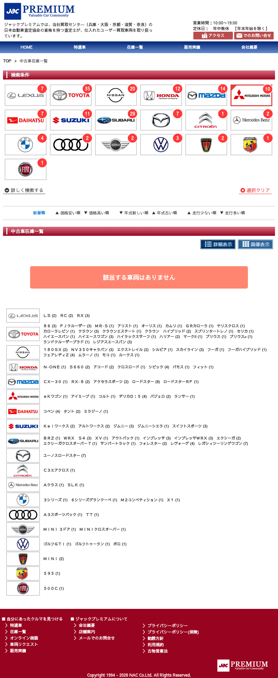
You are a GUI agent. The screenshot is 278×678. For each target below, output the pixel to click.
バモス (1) (181, 366)
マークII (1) (192, 336)
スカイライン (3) (190, 349)
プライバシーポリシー (168, 625)
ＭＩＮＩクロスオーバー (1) (102, 529)
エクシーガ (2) (228, 438)
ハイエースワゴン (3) (96, 336)
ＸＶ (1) (101, 438)
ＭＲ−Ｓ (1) (104, 325)
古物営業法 (158, 651)
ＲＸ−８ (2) (80, 381)
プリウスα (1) (241, 336)
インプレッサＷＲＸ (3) (193, 438)
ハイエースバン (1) (59, 336)
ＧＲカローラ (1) (199, 325)
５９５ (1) (51, 573)
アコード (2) (103, 366)
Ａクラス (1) (53, 484)
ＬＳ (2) (50, 315)
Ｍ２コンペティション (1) (142, 499)
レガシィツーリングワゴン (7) (223, 443)
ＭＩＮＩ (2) (53, 558)
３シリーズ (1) (55, 499)
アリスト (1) (127, 325)
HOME (27, 47)
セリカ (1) (245, 331)
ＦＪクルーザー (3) (76, 325)
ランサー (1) (184, 396)
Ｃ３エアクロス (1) (59, 470)
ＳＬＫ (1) (75, 484)
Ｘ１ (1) (173, 499)
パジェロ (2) (160, 396)
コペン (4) (51, 411)
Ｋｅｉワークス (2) (59, 426)
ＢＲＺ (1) (51, 438)
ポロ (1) (120, 543)
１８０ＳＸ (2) (55, 349)
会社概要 (87, 625)
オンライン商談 (24, 638)
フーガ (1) (215, 349)
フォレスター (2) (153, 443)
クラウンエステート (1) (122, 331)
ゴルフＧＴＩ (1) (57, 543)
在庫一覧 (135, 47)
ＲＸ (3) (83, 315)
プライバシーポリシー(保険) (173, 632)
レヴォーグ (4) (182, 443)
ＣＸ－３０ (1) (55, 381)
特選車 (80, 47)
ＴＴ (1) (92, 514)
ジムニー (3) (123, 426)
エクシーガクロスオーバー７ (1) (70, 443)
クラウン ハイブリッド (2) (168, 331)
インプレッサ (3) (157, 438)
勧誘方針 (156, 638)
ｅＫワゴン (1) (55, 396)
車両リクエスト (24, 644)
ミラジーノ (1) (96, 411)
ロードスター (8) (146, 381)
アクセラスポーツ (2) (111, 381)
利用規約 (156, 644)
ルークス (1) (129, 354)
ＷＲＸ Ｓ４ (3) (78, 438)
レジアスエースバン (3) (112, 341)
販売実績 (192, 47)
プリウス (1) (216, 336)
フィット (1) (203, 366)
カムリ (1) (173, 325)
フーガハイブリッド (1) (247, 349)
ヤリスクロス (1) (231, 325)
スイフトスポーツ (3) (190, 426)
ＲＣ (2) (66, 315)
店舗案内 (87, 631)
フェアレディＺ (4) (59, 354)
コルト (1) (107, 396)
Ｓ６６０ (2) (79, 366)
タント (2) (72, 411)
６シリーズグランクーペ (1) (94, 499)
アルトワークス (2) (94, 426)
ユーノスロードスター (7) (64, 455)
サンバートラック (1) (118, 443)
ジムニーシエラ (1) (153, 426)
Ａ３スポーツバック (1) (62, 514)
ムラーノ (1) (88, 354)
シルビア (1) (162, 349)
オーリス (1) (151, 325)
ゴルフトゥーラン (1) (92, 543)
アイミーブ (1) (83, 396)
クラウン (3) (88, 331)
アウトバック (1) (125, 438)
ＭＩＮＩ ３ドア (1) (59, 529)
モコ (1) (109, 354)
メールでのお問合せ (97, 638)
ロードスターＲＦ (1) (181, 381)
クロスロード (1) (131, 366)
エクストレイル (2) (133, 349)
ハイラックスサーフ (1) (136, 336)
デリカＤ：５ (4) (133, 396)
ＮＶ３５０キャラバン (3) (92, 349)
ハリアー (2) (169, 336)
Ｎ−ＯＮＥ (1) (54, 366)
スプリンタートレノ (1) (214, 331)
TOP (7, 60)
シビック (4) (159, 366)
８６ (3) (50, 325)
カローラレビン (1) (59, 331)
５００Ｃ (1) (53, 588)
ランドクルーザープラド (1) (66, 341)
